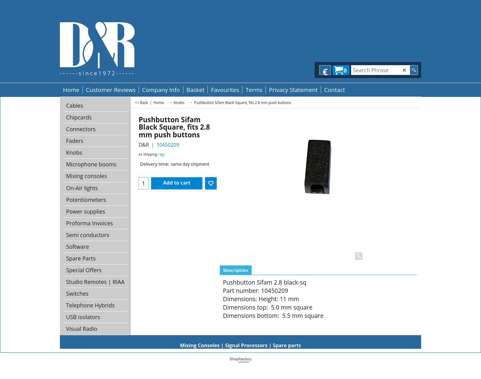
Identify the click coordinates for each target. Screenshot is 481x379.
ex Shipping (148, 154)
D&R (144, 144)
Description (235, 270)
